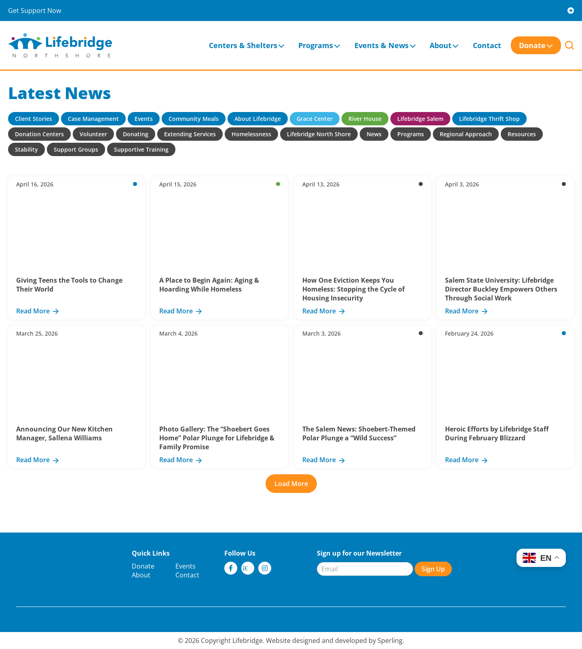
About (440, 45)
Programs (315, 45)
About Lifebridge (257, 119)
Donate (532, 45)
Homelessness (251, 134)
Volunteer (93, 134)
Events (144, 119)
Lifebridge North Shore (319, 134)
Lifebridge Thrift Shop (489, 119)
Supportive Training (141, 149)
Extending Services (190, 134)
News (374, 134)
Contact (487, 45)
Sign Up (433, 568)
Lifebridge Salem (420, 119)
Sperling (390, 640)
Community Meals (194, 119)
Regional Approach (466, 134)
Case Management (93, 119)
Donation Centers (39, 134)
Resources (522, 134)
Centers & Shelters (243, 45)
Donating (135, 134)
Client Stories (33, 119)
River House (365, 119)
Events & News (381, 45)
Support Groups (76, 149)
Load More (291, 483)
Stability (26, 149)
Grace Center (315, 119)
